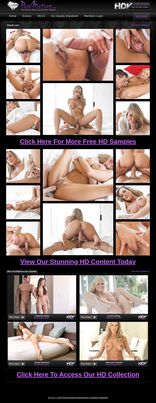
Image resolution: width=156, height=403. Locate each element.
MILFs (41, 16)
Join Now (141, 16)
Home (12, 16)
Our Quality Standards (64, 16)
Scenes (26, 16)
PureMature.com (33, 5)
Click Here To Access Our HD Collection (78, 374)
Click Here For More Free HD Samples (78, 141)
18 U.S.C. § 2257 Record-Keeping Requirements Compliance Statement (78, 398)
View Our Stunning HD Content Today (78, 261)
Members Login (93, 16)
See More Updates (139, 25)
